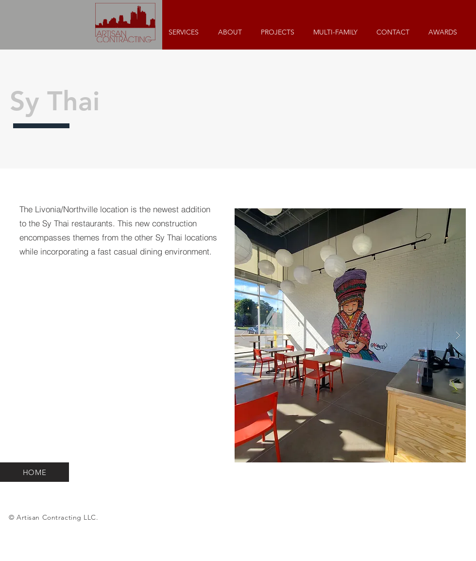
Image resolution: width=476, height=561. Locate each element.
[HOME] (34, 472)
